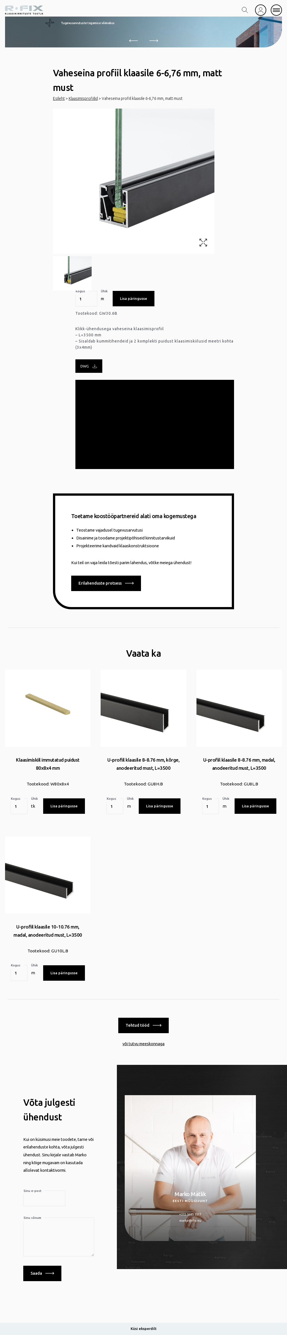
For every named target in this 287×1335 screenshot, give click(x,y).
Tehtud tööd (143, 1024)
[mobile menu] (276, 10)
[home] (24, 10)
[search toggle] (245, 10)
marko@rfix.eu (190, 1219)
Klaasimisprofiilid (83, 98)
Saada (42, 1272)
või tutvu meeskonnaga (143, 1042)
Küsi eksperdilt (144, 1329)
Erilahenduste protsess (106, 583)
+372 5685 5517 (190, 1213)
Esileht (59, 98)
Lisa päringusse (133, 298)
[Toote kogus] (86, 298)
